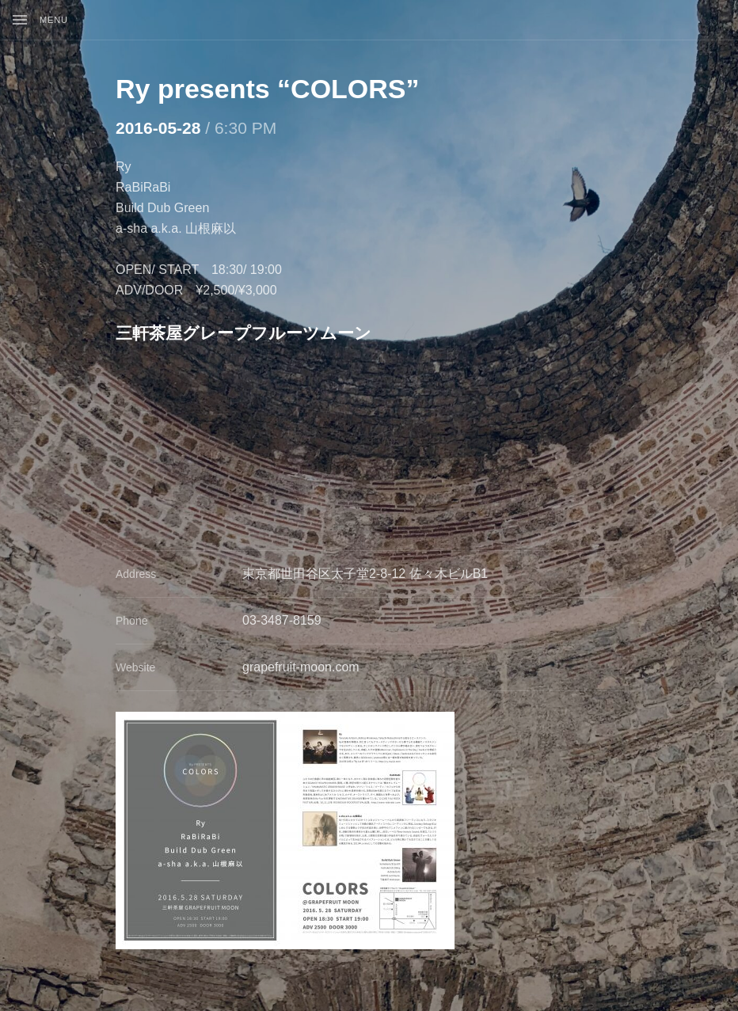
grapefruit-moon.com (300, 667)
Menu (54, 20)
